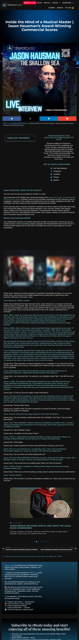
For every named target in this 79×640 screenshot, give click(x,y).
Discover (68, 3)
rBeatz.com (9, 565)
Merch (60, 8)
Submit (51, 8)
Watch (47, 3)
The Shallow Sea (51, 556)
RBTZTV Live (29, 3)
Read (39, 3)
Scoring (31, 556)
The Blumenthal (40, 556)
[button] (12, 118)
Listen (56, 3)
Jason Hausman (23, 556)
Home (5, 123)
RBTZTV (33, 573)
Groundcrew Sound (11, 556)
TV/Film (59, 556)
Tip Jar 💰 (69, 8)
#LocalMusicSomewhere (18, 123)
